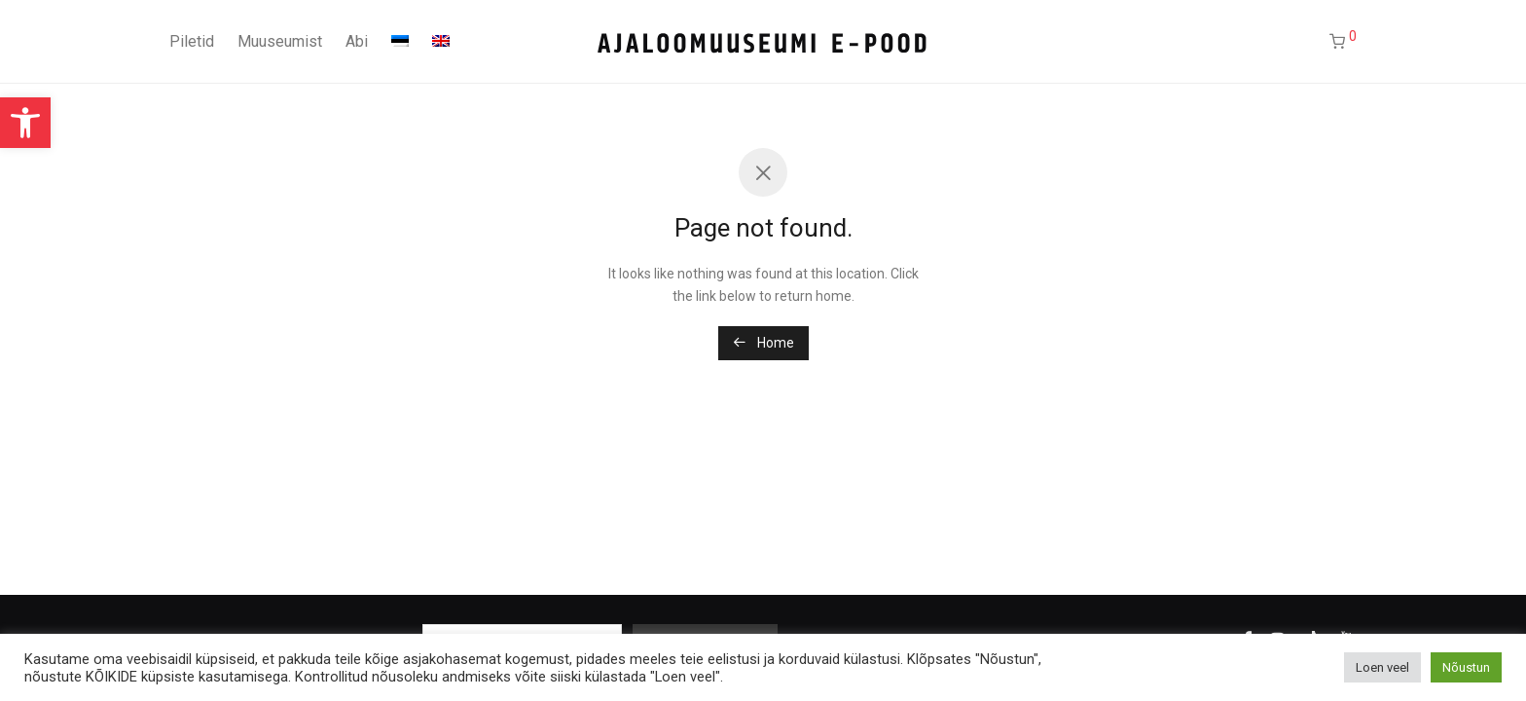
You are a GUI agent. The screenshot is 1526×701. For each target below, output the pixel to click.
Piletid (191, 41)
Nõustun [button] (1466, 667)
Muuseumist (279, 41)
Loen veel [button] (1382, 667)
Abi (356, 41)
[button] (25, 122)
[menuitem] (400, 41)
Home (763, 342)
